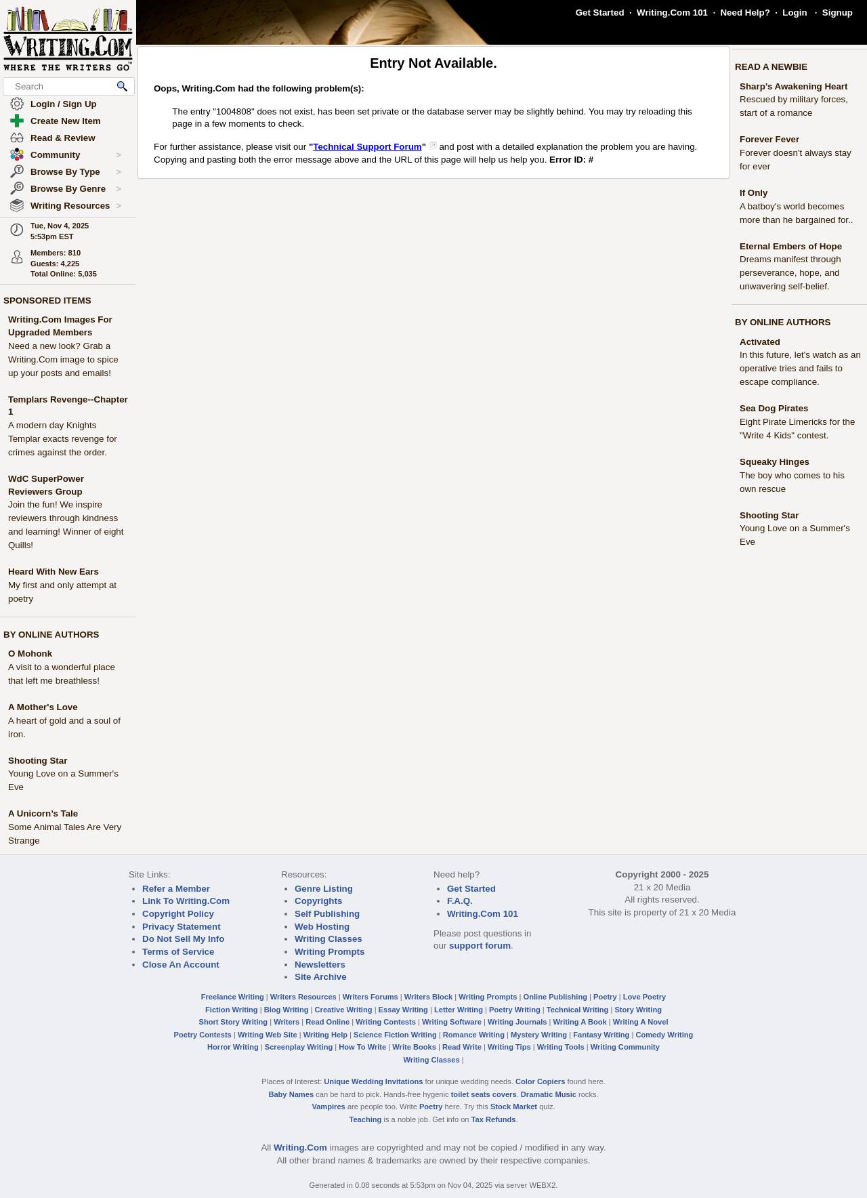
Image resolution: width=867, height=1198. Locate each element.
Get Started (600, 12)
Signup (837, 12)
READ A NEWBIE (771, 67)
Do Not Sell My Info (183, 939)
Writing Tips (509, 1047)
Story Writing (638, 1010)
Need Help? (744, 12)
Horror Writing (233, 1047)
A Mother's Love (43, 707)
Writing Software (452, 1022)
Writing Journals (517, 1022)
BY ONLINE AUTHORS (51, 634)
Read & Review (63, 138)
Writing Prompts (329, 952)
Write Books (414, 1047)
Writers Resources (303, 997)
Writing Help (325, 1035)
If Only (753, 193)
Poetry (605, 997)
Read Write (462, 1047)
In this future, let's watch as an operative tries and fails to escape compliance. (800, 368)
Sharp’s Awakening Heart (794, 86)
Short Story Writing (233, 1022)
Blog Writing (286, 1010)
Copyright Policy (178, 914)
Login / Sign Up (63, 104)
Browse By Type (75, 172)
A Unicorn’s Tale (43, 813)
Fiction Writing (231, 1010)
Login (794, 12)
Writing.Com (300, 1147)
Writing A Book (580, 1022)
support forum (480, 946)
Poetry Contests (203, 1035)
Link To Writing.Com (186, 901)
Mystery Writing (539, 1035)
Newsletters (320, 964)
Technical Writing (578, 1010)
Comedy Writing (664, 1035)
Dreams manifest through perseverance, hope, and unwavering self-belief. (790, 272)
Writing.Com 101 (672, 12)
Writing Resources (75, 206)
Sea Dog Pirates (774, 408)
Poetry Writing (515, 1010)
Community (75, 155)
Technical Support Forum (367, 147)
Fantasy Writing (601, 1035)
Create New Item (65, 121)
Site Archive (321, 977)
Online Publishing (555, 997)
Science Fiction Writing (395, 1035)
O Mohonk (30, 653)
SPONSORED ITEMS (47, 300)
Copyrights (318, 901)
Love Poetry (645, 997)
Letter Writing (458, 1010)
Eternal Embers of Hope (791, 246)
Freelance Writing (232, 997)
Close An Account (180, 964)
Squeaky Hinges (774, 462)
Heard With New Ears (53, 571)
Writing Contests (386, 1022)
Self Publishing (327, 914)
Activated (760, 342)
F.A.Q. (460, 901)
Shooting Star (37, 761)
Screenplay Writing (299, 1047)
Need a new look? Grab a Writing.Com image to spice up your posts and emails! (63, 359)
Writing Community (625, 1047)
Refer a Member (176, 889)
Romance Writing (474, 1035)
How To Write (362, 1047)
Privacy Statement (181, 927)
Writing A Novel (641, 1022)
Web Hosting (322, 927)
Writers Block (428, 997)
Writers (286, 1022)
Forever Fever (769, 139)
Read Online (327, 1022)
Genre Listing (324, 889)
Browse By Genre (75, 189)
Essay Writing (403, 1010)
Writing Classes (328, 939)
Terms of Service (178, 952)
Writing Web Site (267, 1035)
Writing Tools (561, 1047)
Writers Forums (370, 997)
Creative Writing (344, 1010)
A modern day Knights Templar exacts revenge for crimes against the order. (62, 438)
